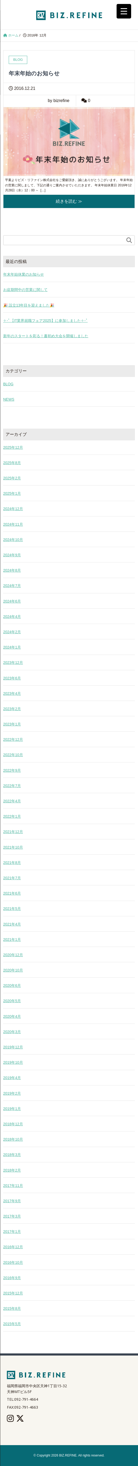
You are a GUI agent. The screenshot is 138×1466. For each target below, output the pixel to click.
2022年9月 (12, 770)
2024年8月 (12, 570)
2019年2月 (12, 1093)
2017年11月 (13, 1185)
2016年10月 (13, 1262)
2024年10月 (13, 540)
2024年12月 (13, 509)
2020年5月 (12, 1001)
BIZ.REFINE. (68, 1455)
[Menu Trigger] (124, 11)
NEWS (8, 399)
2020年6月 (12, 985)
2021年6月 (12, 893)
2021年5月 (12, 909)
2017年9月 (12, 1201)
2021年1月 (12, 939)
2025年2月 (12, 478)
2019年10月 (13, 1062)
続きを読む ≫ (69, 201)
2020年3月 (12, 1032)
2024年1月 (12, 647)
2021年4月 (12, 924)
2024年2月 (12, 632)
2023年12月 (13, 662)
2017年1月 (12, 1231)
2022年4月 (12, 801)
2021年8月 (12, 863)
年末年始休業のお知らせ (23, 274)
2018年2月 (12, 1170)
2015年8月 (12, 1308)
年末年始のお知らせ (34, 73)
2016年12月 (13, 1247)
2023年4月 (12, 693)
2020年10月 (13, 970)
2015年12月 (13, 1293)
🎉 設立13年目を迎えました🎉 (28, 305)
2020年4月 (12, 1016)
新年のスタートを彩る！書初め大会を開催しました (45, 336)
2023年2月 (12, 709)
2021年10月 (13, 847)
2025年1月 (12, 493)
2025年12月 (13, 447)
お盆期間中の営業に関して (25, 290)
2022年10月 (13, 755)
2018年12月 (13, 1124)
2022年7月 (12, 786)
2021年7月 (12, 878)
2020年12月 (13, 955)
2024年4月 (12, 616)
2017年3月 (12, 1216)
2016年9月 (12, 1278)
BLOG (8, 384)
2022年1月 (12, 816)
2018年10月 (13, 1139)
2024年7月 (12, 586)
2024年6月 (12, 601)
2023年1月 (12, 724)
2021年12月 (13, 832)
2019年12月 (13, 1047)
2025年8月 (12, 463)
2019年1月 (12, 1109)
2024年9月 (12, 555)
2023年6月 (12, 678)
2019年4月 (12, 1078)
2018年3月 (12, 1155)
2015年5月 (12, 1324)
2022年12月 (13, 739)
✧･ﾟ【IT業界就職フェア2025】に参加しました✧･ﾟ (45, 320)
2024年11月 (13, 524)
